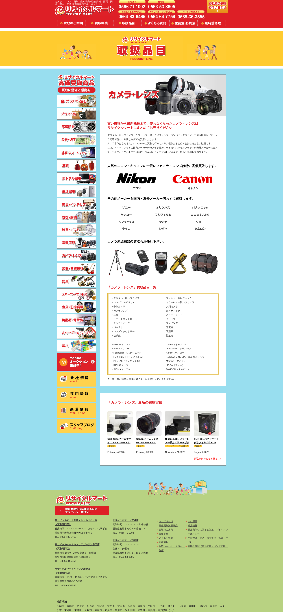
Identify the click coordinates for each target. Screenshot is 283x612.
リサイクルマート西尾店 (125, 540)
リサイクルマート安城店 (125, 520)
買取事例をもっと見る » (207, 458)
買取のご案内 (166, 529)
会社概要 (192, 521)
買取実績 (163, 533)
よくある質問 (166, 538)
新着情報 (163, 542)
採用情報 (192, 525)
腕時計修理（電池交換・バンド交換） (208, 546)
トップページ (166, 521)
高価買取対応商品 (168, 525)
